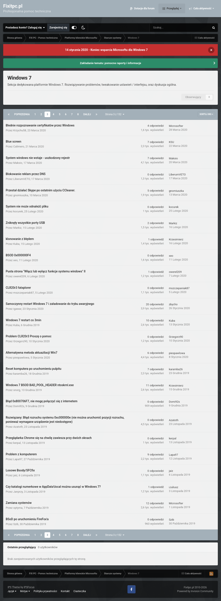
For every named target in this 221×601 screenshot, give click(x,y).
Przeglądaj (172, 10)
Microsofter (176, 125)
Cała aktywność (202, 10)
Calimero (18, 146)
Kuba (16, 243)
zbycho (173, 304)
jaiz (15, 475)
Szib (16, 524)
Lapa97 (17, 459)
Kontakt (65, 591)
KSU (171, 142)
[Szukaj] (170, 28)
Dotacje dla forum (144, 10)
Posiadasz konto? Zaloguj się (25, 28)
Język (12, 591)
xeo (15, 260)
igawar (17, 308)
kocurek (18, 211)
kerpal (17, 442)
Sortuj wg (206, 114)
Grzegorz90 (20, 341)
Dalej (87, 114)
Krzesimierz (176, 239)
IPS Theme (14, 587)
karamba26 (20, 373)
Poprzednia (22, 114)
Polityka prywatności (45, 591)
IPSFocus (29, 587)
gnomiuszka (20, 195)
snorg (16, 390)
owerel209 (19, 276)
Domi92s (18, 406)
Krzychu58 (19, 130)
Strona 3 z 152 (114, 114)
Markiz (17, 227)
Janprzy (18, 491)
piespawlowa (21, 357)
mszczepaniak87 (23, 292)
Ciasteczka (79, 591)
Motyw (25, 591)
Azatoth (18, 426)
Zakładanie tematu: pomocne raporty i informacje (110, 63)
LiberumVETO (21, 179)
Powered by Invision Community (195, 591)
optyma (18, 507)
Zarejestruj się (58, 27)
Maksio (17, 162)
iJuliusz (173, 487)
